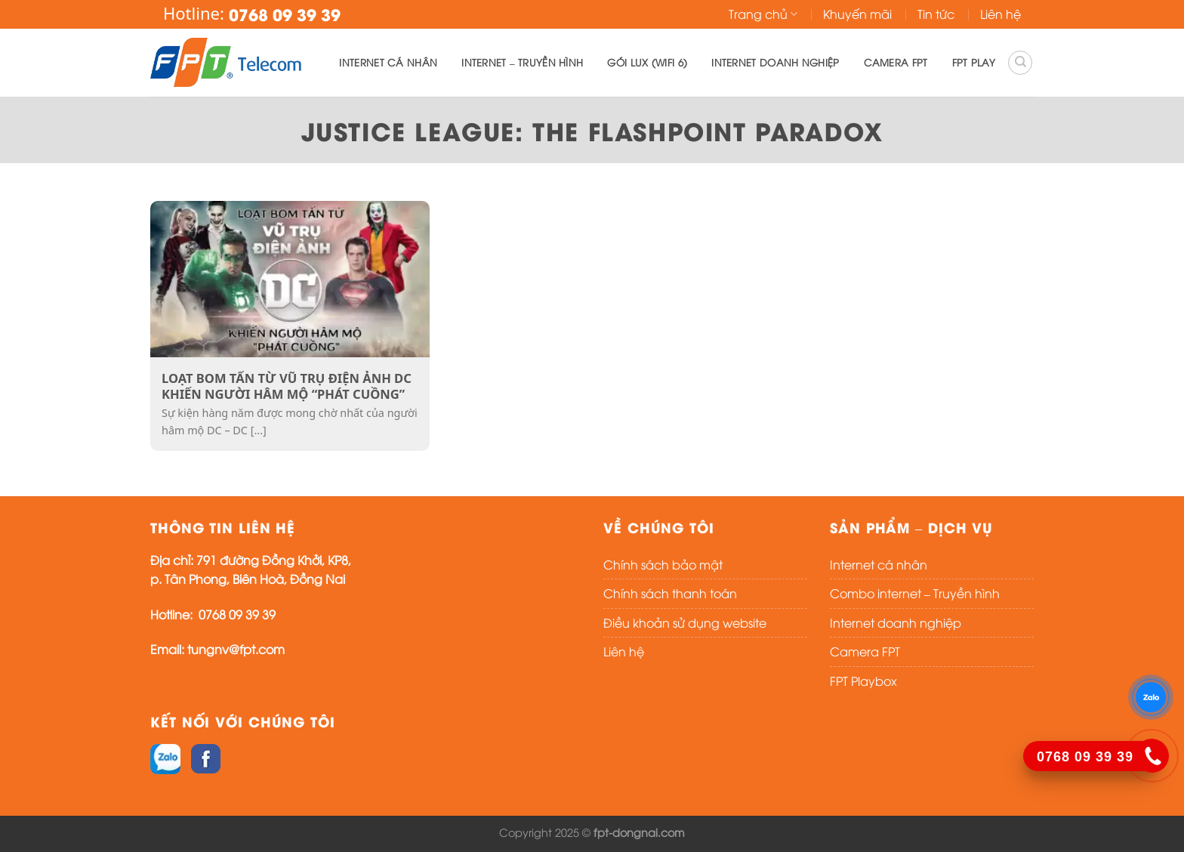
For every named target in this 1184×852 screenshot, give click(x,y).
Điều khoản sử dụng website (684, 622)
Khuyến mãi (857, 13)
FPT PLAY (973, 62)
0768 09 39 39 (237, 614)
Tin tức (935, 13)
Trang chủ (763, 13)
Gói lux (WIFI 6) (647, 62)
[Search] (1020, 63)
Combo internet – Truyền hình (915, 593)
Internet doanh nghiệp (775, 62)
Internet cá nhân (388, 62)
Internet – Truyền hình (522, 62)
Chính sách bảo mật (663, 564)
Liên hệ (1000, 13)
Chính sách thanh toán (670, 593)
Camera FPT (896, 62)
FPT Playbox (863, 680)
